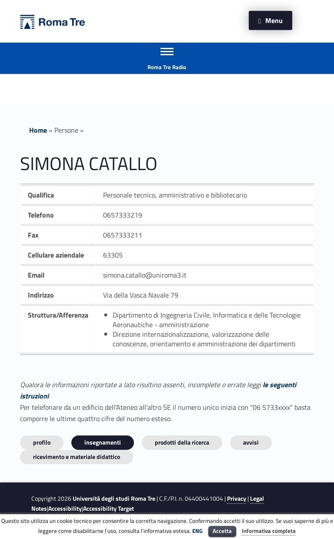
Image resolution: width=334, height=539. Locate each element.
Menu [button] (274, 20)
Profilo (41, 442)
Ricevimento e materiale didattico (76, 456)
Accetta (222, 530)
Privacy (236, 498)
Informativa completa (269, 530)
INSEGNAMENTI (102, 442)
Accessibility (65, 508)
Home (38, 130)
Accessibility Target (108, 508)
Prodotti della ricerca (182, 442)
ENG (197, 530)
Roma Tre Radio (166, 67)
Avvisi (251, 442)
